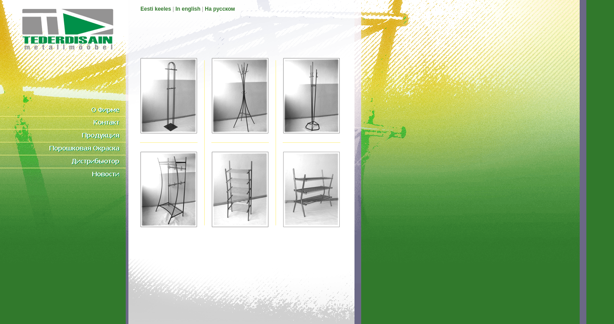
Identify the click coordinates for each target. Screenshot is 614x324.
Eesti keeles (155, 9)
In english (188, 9)
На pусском (220, 9)
